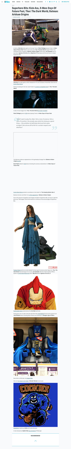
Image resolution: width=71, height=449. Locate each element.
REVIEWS (33, 1)
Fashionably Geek (17, 311)
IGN (25, 164)
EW (26, 113)
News (13, 5)
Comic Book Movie (18, 84)
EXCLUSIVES (40, 1)
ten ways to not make (23, 381)
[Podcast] (59, 2)
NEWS (13, 1)
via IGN (19, 161)
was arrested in (32, 431)
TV (22, 1)
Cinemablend (41, 313)
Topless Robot (17, 270)
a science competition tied (41, 86)
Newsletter (65, 1)
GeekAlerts (16, 428)
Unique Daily (29, 378)
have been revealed (42, 110)
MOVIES (18, 1)
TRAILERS (27, 1)
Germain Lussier (16, 17)
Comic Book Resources (23, 273)
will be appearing (33, 195)
